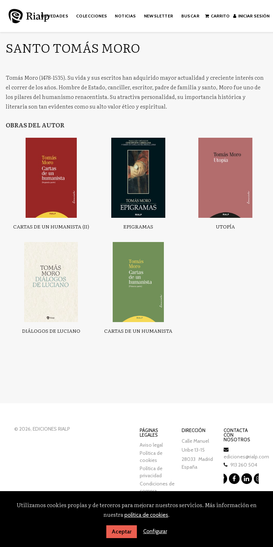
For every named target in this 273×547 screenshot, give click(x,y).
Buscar (190, 16)
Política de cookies (151, 456)
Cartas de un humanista (138, 330)
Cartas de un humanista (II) (51, 226)
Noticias (125, 16)
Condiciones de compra (157, 487)
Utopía (225, 226)
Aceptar (122, 531)
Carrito (217, 16)
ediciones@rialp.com (246, 456)
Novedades (54, 16)
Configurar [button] (155, 531)
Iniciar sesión (251, 16)
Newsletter (158, 16)
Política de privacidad (151, 472)
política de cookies (146, 515)
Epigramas (138, 226)
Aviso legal (151, 445)
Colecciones (91, 16)
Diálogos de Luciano (51, 330)
